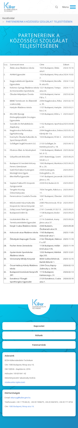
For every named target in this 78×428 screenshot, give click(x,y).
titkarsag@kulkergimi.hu (20, 397)
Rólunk (39, 335)
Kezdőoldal (8, 18)
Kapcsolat (39, 326)
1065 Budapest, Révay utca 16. (21, 406)
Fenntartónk (39, 344)
